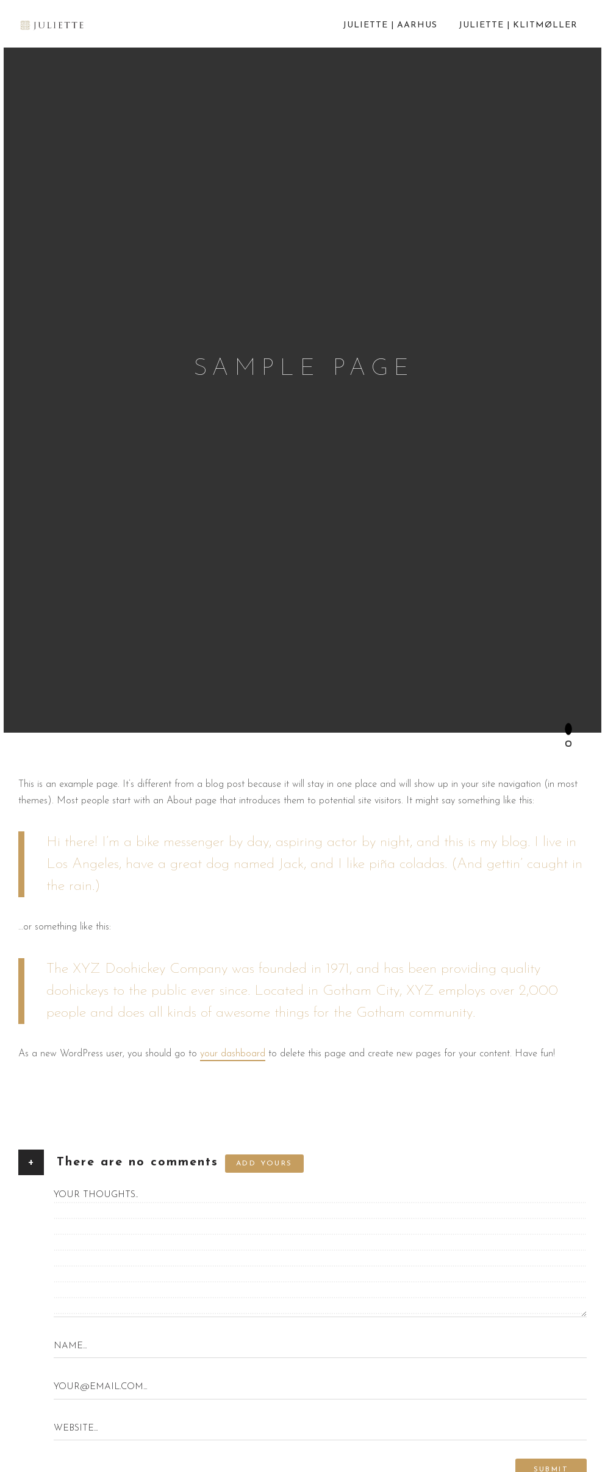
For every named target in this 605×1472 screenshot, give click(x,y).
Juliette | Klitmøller (518, 25)
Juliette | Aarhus (390, 25)
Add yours (264, 1163)
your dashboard (232, 1053)
